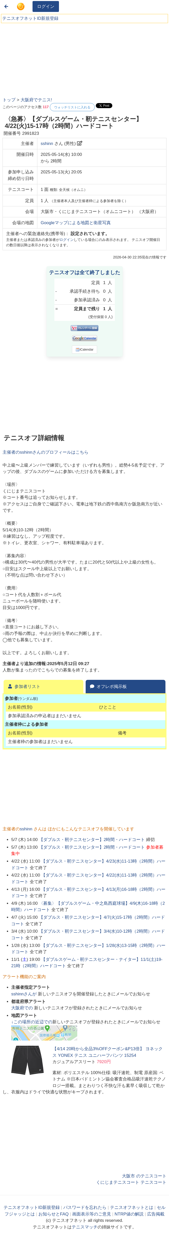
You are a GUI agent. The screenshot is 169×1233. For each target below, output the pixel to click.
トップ (9, 99)
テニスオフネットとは (131, 1207)
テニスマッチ (85, 1227)
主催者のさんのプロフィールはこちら (45, 452)
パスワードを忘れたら (84, 1207)
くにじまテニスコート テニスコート (131, 1182)
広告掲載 (155, 1214)
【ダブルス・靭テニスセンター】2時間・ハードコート (92, 839)
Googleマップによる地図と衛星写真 (76, 222)
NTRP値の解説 (129, 1214)
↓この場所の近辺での (31, 1022)
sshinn (47, 143)
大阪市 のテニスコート (144, 1176)
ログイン (45, 6)
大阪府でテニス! (36, 99)
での (22, 1008)
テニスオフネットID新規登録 (30, 18)
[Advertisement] (41, 58)
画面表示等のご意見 (91, 1214)
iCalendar (84, 350)
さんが (24, 994)
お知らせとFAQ (53, 1214)
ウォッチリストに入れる (72, 107)
